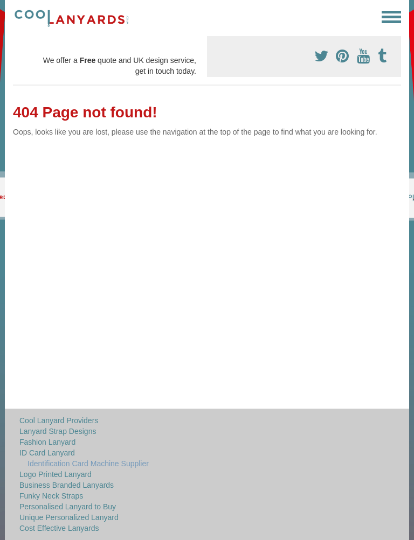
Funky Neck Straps (51, 496)
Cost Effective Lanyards (59, 528)
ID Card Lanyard (47, 452)
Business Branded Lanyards (66, 485)
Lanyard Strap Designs (57, 431)
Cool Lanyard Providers (58, 420)
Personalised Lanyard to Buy (67, 506)
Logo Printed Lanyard (55, 474)
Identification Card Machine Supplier (88, 463)
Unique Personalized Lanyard (69, 517)
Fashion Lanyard (47, 442)
